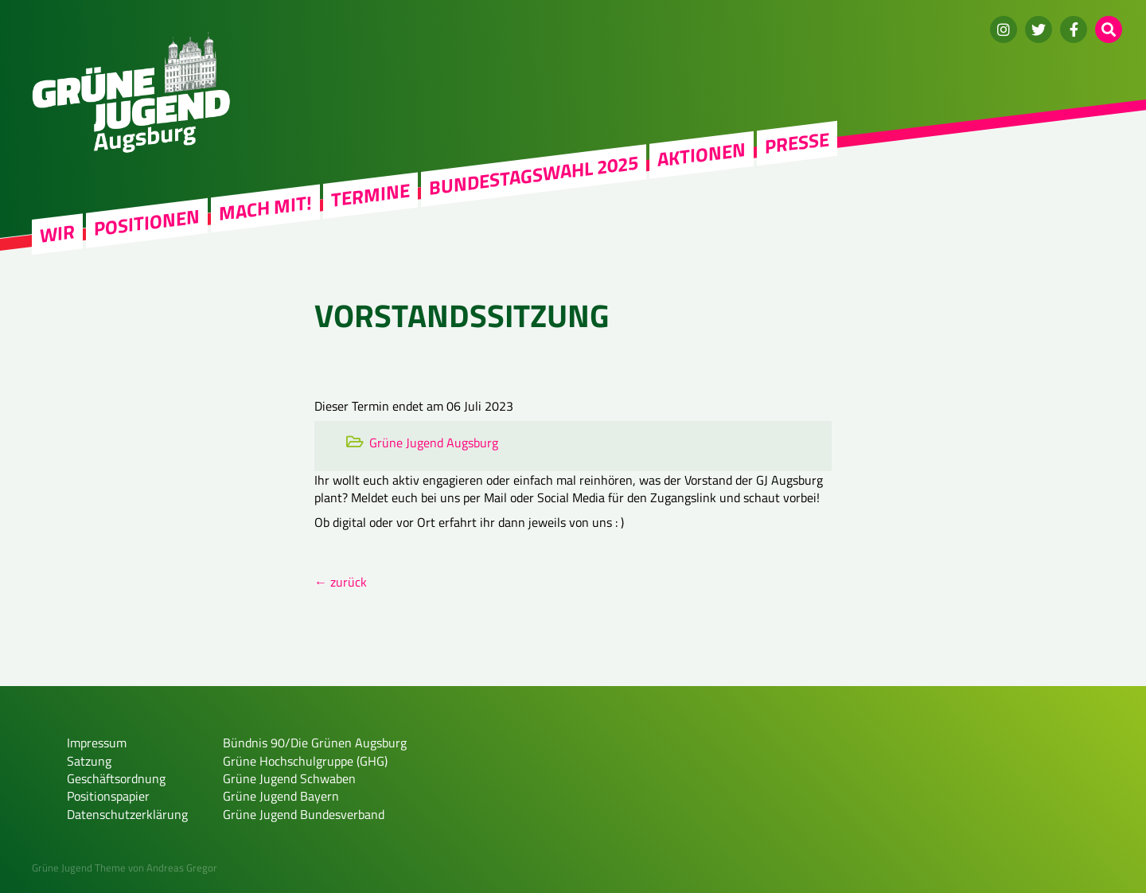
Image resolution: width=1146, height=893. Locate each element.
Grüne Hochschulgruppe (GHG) (305, 761)
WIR (57, 233)
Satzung (89, 761)
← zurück (340, 581)
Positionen (147, 222)
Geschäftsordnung (116, 778)
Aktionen (701, 154)
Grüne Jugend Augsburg (433, 442)
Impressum (97, 742)
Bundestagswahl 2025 (533, 175)
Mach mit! (265, 208)
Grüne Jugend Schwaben (289, 778)
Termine (370, 195)
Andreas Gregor (181, 867)
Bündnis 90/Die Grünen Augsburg (315, 742)
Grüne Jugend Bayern (281, 796)
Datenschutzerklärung (127, 814)
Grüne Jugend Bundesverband (303, 814)
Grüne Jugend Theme (79, 867)
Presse (797, 142)
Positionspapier (108, 796)
